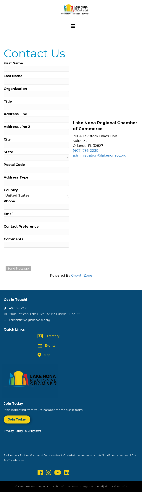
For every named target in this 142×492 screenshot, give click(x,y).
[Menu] (73, 26)
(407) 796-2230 (85, 151)
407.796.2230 (18, 308)
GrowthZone (81, 275)
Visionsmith (120, 486)
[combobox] (36, 195)
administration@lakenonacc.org (99, 155)
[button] (17, 419)
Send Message (18, 268)
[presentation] (34, 256)
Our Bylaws (33, 431)
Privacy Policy (14, 431)
